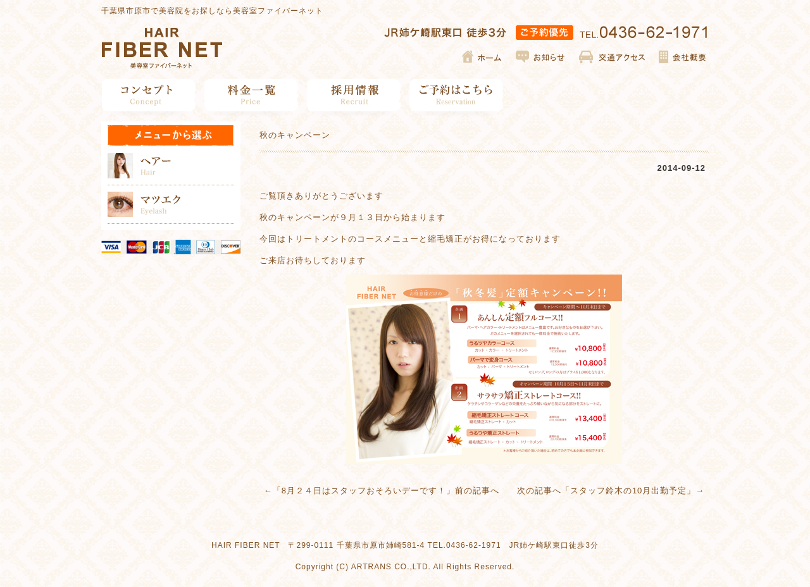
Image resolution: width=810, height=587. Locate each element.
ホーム (482, 57)
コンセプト (149, 95)
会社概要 (682, 57)
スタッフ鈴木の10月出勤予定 (628, 490)
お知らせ (541, 57)
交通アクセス (612, 57)
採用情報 (354, 95)
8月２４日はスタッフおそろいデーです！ (364, 490)
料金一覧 (251, 95)
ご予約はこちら (456, 95)
